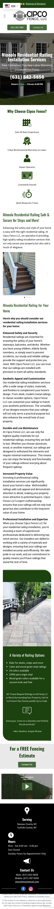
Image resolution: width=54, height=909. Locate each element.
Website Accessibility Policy (39, 897)
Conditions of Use (45, 894)
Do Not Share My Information (25, 894)
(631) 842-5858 (27, 77)
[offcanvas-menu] (4, 16)
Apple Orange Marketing (41, 906)
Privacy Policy (7, 894)
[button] (6, 273)
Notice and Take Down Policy (15, 897)
